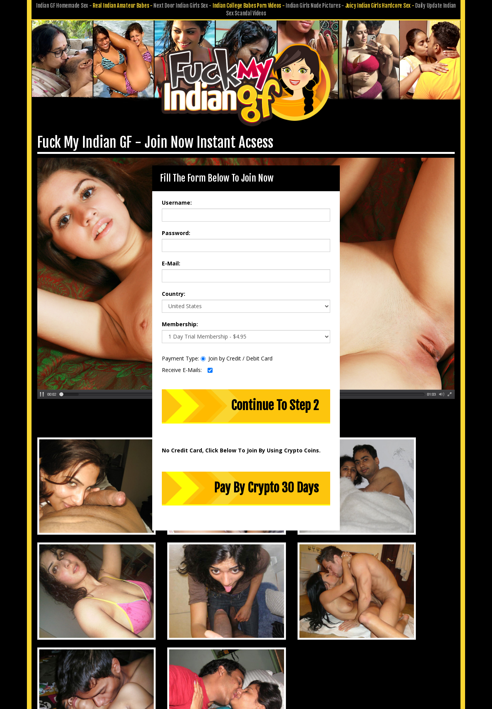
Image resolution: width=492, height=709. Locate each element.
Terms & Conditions (266, 648)
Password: (176, 228)
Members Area (166, 637)
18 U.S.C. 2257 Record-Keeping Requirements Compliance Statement (246, 658)
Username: (177, 197)
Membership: (180, 319)
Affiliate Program (323, 637)
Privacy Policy (218, 648)
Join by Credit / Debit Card (237, 353)
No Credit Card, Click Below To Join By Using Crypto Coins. (241, 445)
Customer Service (213, 637)
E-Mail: (171, 258)
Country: (173, 288)
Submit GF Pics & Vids (268, 637)
